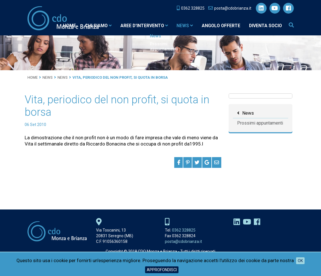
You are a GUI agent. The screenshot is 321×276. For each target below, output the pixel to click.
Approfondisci (162, 270)
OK (300, 260)
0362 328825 (183, 230)
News (183, 25)
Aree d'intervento (141, 25)
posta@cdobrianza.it (183, 241)
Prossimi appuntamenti (260, 123)
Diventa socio (265, 25)
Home (65, 25)
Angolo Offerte (219, 25)
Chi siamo (94, 25)
